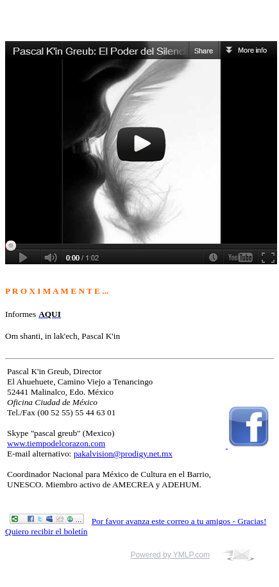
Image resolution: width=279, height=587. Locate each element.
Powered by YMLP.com (170, 554)
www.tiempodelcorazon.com (56, 443)
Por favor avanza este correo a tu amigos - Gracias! (179, 521)
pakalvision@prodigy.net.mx (123, 453)
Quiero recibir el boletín (46, 531)
